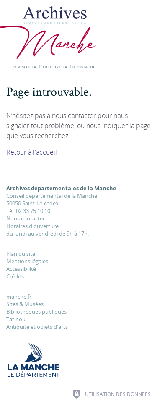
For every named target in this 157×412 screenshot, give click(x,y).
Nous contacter (25, 218)
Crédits (15, 276)
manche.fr (18, 296)
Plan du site (20, 253)
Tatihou (16, 319)
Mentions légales (27, 261)
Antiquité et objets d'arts (37, 327)
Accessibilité (21, 269)
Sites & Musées (25, 304)
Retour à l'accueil (31, 152)
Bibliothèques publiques (36, 311)
